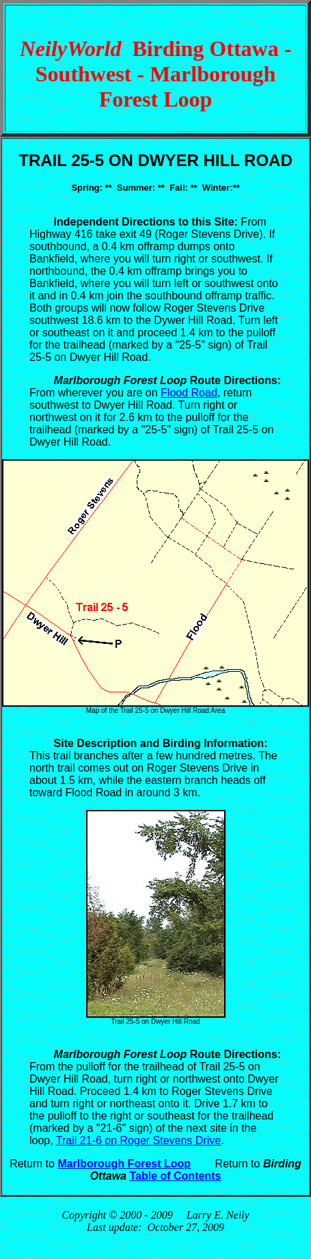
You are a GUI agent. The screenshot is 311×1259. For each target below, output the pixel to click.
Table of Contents (175, 1176)
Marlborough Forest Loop (124, 1163)
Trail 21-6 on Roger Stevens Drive (138, 1140)
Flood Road (189, 392)
